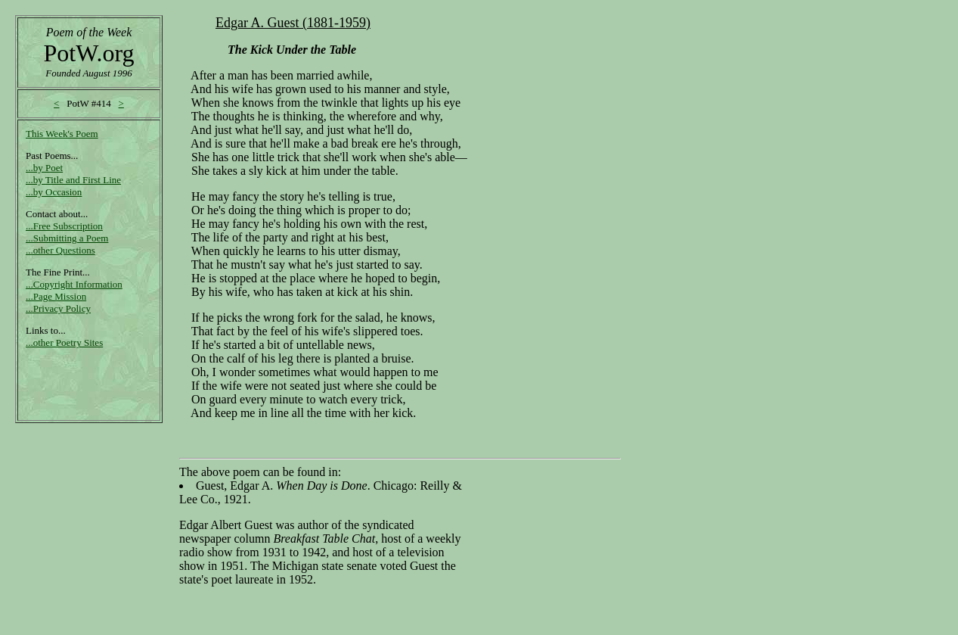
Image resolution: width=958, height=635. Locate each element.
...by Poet (44, 167)
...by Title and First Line (73, 179)
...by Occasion (54, 192)
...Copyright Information (74, 284)
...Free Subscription (64, 226)
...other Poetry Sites (64, 342)
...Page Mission (56, 296)
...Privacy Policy (58, 308)
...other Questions (60, 250)
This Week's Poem (62, 133)
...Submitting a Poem (67, 238)
